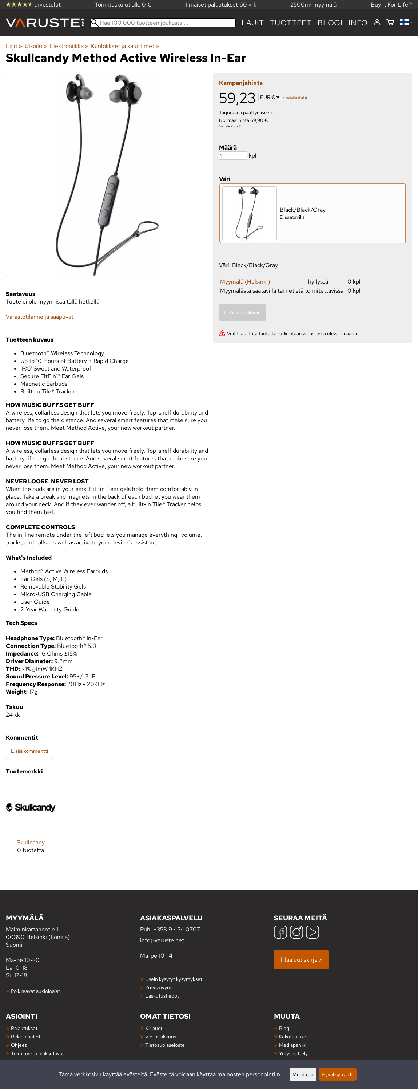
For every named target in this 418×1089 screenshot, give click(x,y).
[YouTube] (312, 933)
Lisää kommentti (29, 750)
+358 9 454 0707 (176, 929)
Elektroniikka (69, 46)
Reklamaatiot (25, 1036)
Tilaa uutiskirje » (301, 959)
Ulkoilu (36, 46)
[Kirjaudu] (377, 22)
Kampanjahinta (241, 83)
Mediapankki (293, 1044)
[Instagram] (296, 933)
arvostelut (33, 4)
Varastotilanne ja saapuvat (39, 317)
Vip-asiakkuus (160, 1036)
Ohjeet (19, 1044)
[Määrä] (233, 155)
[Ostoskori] (390, 22)
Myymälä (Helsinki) (245, 281)
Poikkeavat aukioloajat (35, 990)
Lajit (253, 23)
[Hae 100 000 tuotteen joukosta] (163, 22)
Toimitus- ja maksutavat (37, 1053)
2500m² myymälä (313, 4)
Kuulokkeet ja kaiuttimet (125, 46)
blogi (330, 23)
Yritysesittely (293, 1053)
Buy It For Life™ (391, 4)
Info (358, 23)
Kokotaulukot (293, 1036)
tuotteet (291, 23)
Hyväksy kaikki (338, 1074)
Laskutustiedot (162, 995)
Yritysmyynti (159, 987)
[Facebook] (280, 933)
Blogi (284, 1028)
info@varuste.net (162, 940)
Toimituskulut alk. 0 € (123, 4)
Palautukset (24, 1028)
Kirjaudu (154, 1028)
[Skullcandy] (31, 824)
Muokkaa (302, 1074)
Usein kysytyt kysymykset (173, 978)
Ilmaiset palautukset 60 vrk (221, 4)
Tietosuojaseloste (165, 1044)
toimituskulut (296, 97)
